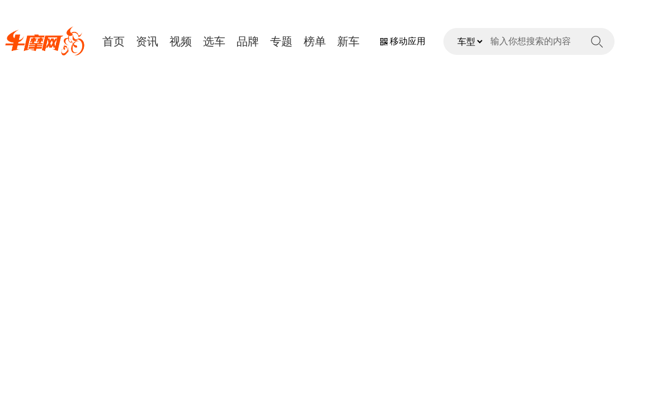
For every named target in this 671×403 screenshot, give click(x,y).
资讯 (147, 41)
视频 (180, 41)
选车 (214, 41)
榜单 (315, 41)
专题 (281, 41)
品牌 (248, 41)
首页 (113, 41)
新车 (348, 41)
